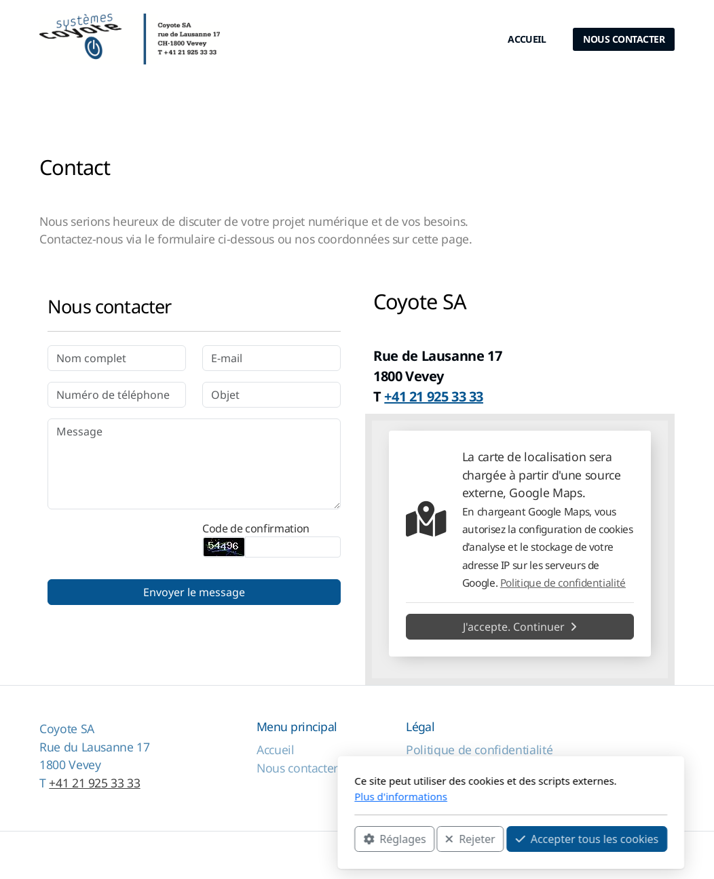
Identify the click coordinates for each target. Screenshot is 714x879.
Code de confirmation (255, 528)
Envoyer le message (194, 592)
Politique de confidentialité (563, 583)
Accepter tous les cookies (433, 839)
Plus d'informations (247, 796)
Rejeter (316, 839)
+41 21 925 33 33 (94, 783)
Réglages (241, 839)
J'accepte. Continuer (520, 626)
